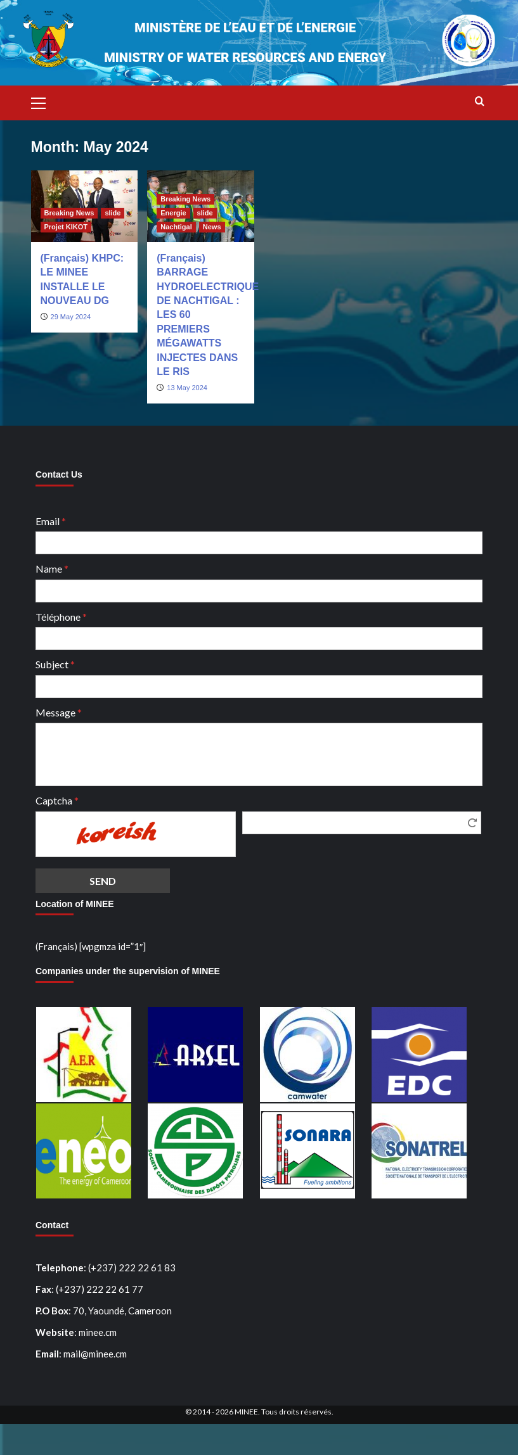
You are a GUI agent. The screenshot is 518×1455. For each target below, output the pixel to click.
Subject (55, 664)
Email (51, 521)
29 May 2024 (71, 317)
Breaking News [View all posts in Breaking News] (69, 213)
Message (59, 712)
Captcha (57, 800)
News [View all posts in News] (212, 227)
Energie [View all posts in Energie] (173, 213)
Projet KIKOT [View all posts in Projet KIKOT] (65, 227)
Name (52, 568)
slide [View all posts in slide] (112, 213)
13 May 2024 (187, 387)
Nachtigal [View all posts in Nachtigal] (176, 227)
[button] (43, 101)
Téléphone (61, 617)
